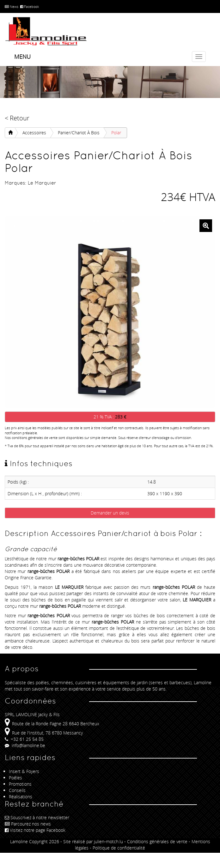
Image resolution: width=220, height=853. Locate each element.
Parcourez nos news (28, 824)
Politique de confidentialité (119, 848)
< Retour (17, 118)
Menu (22, 56)
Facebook (29, 6)
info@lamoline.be (25, 745)
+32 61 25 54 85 (24, 739)
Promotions (20, 784)
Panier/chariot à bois (79, 133)
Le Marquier (42, 183)
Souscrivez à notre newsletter (37, 817)
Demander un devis (110, 513)
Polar (116, 133)
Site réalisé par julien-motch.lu (93, 841)
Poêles (15, 778)
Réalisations (20, 797)
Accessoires (34, 133)
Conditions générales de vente (157, 841)
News (11, 6)
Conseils (17, 790)
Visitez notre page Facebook (35, 830)
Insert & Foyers (24, 771)
